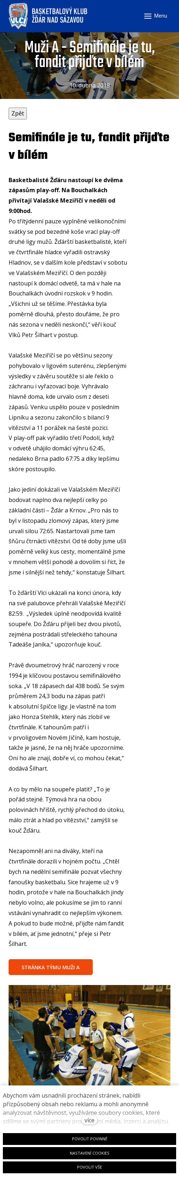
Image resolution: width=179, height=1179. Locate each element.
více (89, 1120)
